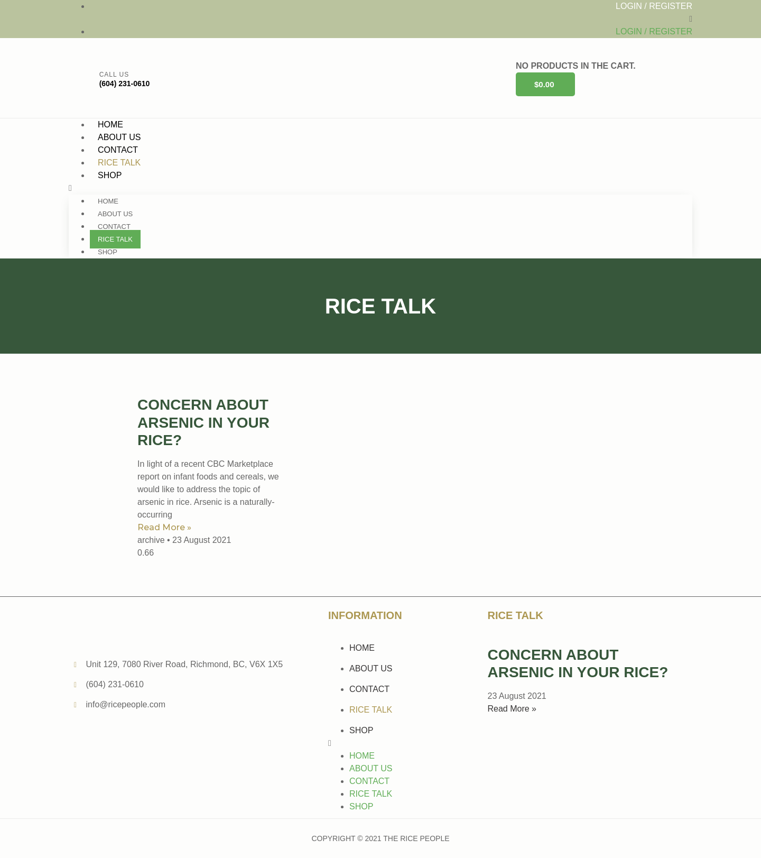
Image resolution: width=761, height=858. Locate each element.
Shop (110, 175)
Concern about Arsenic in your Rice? (203, 422)
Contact (114, 226)
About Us (115, 214)
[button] (380, 19)
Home (108, 201)
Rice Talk (115, 239)
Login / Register (654, 6)
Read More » (164, 527)
